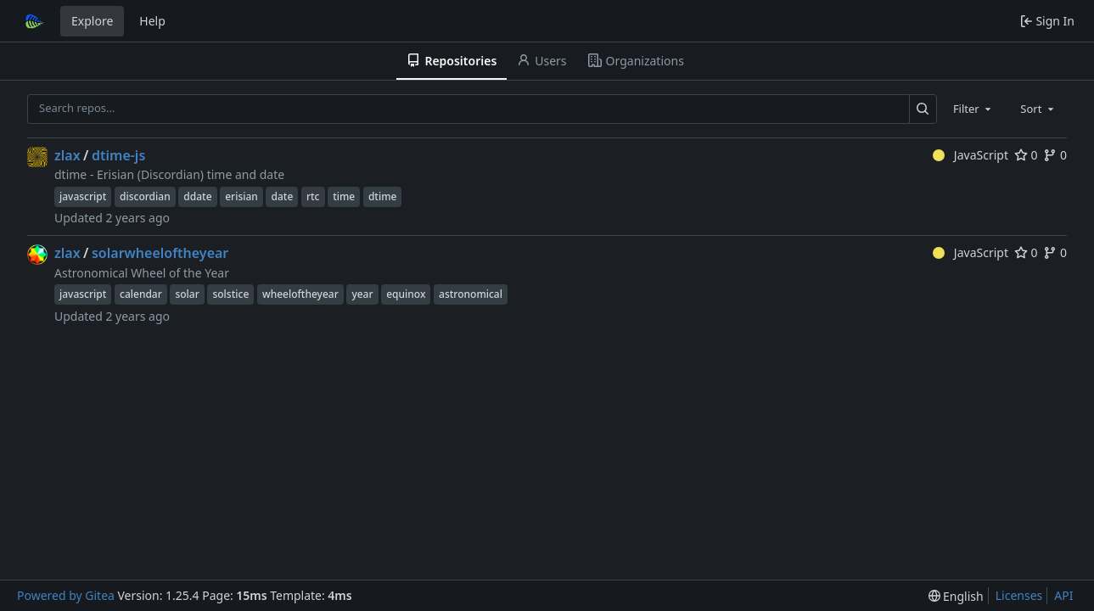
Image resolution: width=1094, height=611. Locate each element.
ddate (197, 196)
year (362, 294)
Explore (92, 21)
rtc (313, 196)
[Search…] (923, 109)
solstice (230, 294)
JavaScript (970, 155)
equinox (405, 294)
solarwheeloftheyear (160, 252)
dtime (382, 196)
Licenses (1019, 595)
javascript (82, 196)
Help (152, 21)
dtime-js (118, 155)
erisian (241, 196)
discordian (145, 196)
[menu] (956, 596)
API (1063, 595)
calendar (141, 294)
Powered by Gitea (66, 595)
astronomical (470, 294)
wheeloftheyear (300, 294)
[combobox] (973, 108)
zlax (67, 155)
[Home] (32, 21)
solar (187, 294)
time (344, 196)
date (282, 196)
